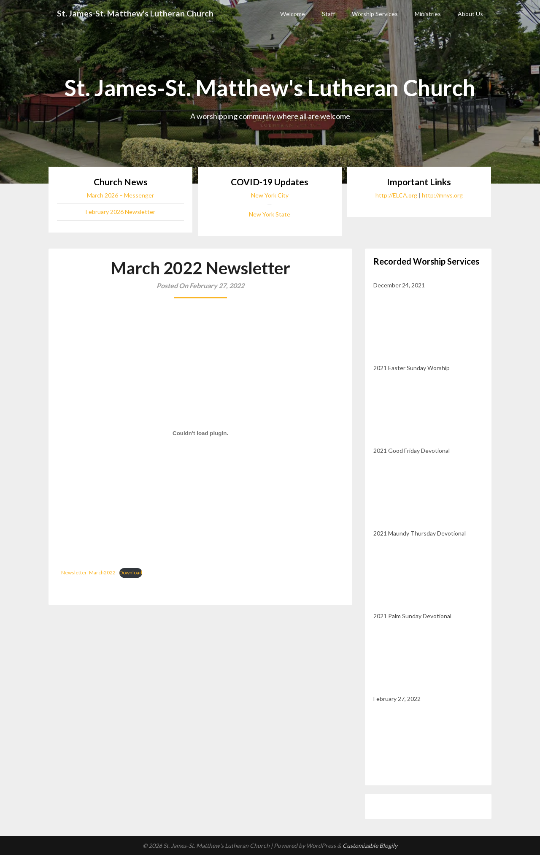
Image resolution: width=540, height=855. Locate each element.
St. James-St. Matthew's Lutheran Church (136, 13)
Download (130, 572)
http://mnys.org (442, 195)
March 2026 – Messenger (120, 195)
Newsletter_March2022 (88, 572)
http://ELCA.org (396, 195)
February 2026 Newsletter (120, 211)
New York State (269, 214)
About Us (470, 13)
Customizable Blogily (370, 845)
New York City (270, 195)
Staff (328, 13)
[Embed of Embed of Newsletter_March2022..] (200, 433)
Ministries (428, 13)
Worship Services (375, 13)
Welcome (292, 13)
